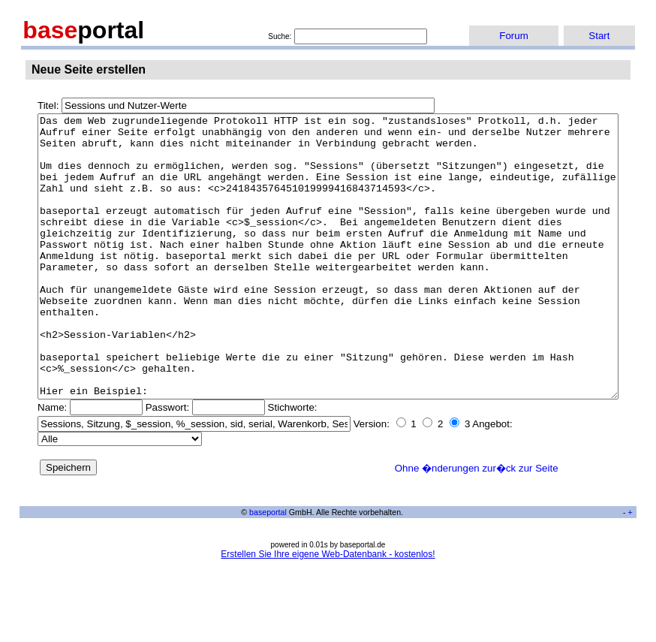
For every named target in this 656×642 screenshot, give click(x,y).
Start (598, 35)
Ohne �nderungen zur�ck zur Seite (476, 524)
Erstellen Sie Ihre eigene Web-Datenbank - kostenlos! (328, 610)
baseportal (268, 568)
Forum (513, 35)
